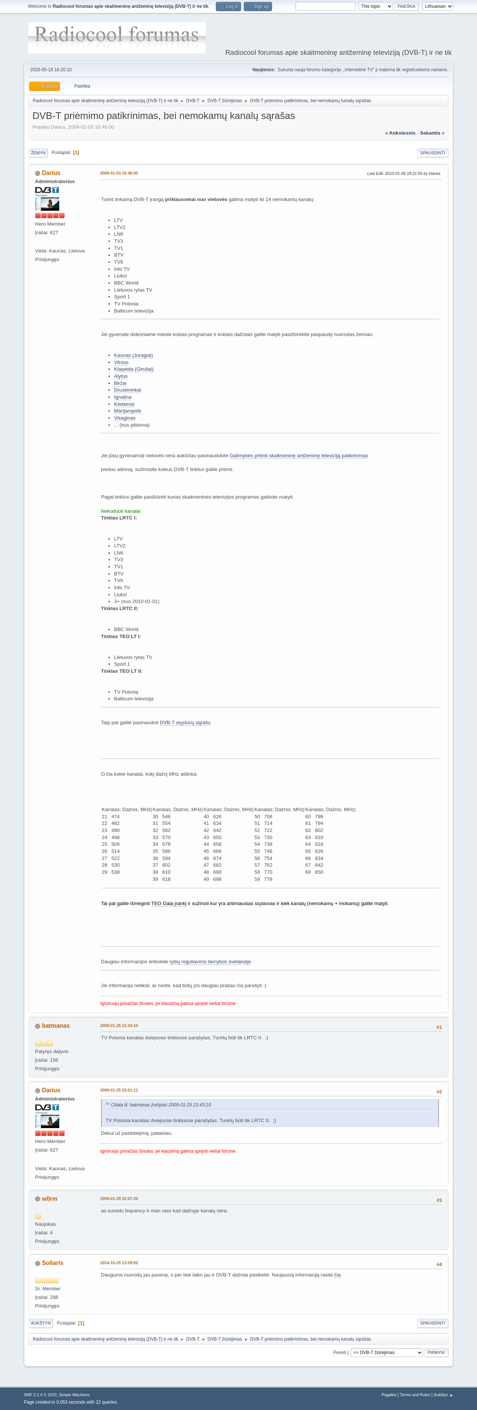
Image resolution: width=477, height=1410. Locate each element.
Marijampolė (127, 411)
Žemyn (38, 153)
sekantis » (432, 133)
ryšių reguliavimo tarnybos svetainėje (210, 961)
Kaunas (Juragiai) (133, 355)
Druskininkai (127, 390)
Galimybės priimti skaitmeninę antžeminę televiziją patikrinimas (299, 455)
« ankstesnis (400, 133)
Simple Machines (74, 1394)
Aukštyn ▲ (443, 1394)
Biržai (120, 383)
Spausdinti (432, 153)
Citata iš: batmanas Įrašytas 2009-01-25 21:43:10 (161, 1105)
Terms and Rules (415, 1394)
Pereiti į (341, 1352)
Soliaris (52, 1263)
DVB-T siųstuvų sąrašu (185, 722)
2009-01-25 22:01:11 (119, 1090)
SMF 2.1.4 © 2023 (40, 1394)
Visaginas (125, 418)
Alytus (120, 376)
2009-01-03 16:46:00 (119, 173)
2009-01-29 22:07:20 (119, 1198)
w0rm (49, 1199)
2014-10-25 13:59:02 (119, 1262)
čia (337, 1275)
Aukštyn (41, 1323)
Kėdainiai (124, 404)
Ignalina (123, 397)
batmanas (56, 1026)
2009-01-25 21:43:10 (119, 1025)
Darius (51, 173)
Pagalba (389, 1394)
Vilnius (121, 362)
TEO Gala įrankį (169, 903)
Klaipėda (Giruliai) (134, 369)
